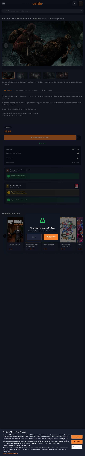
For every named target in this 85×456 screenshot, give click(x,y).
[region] (42, 442)
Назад (34, 237)
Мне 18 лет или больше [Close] (50, 237)
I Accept (77, 436)
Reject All (77, 442)
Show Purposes (77, 447)
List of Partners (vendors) (10, 453)
